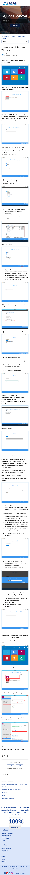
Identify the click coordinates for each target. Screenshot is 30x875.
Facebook (3, 756)
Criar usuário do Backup (8, 798)
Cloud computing (6, 837)
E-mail (3, 840)
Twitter (5, 756)
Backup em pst (5, 795)
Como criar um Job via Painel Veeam (11, 789)
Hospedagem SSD (6, 835)
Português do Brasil (19, 873)
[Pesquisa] (15, 21)
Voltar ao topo (6, 774)
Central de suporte (6, 848)
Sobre (3, 859)
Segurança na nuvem (7, 833)
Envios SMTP (5, 838)
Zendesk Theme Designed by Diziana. (15, 870)
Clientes (4, 861)
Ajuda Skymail (5, 36)
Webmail (4, 852)
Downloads (4, 792)
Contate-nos (5, 850)
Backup (13, 36)
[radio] (10, 766)
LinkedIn (7, 756)
